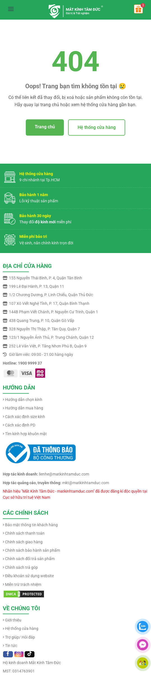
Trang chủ (45, 126)
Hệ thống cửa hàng (97, 127)
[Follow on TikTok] (29, 654)
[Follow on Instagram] (19, 654)
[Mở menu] (11, 9)
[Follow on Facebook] (8, 654)
